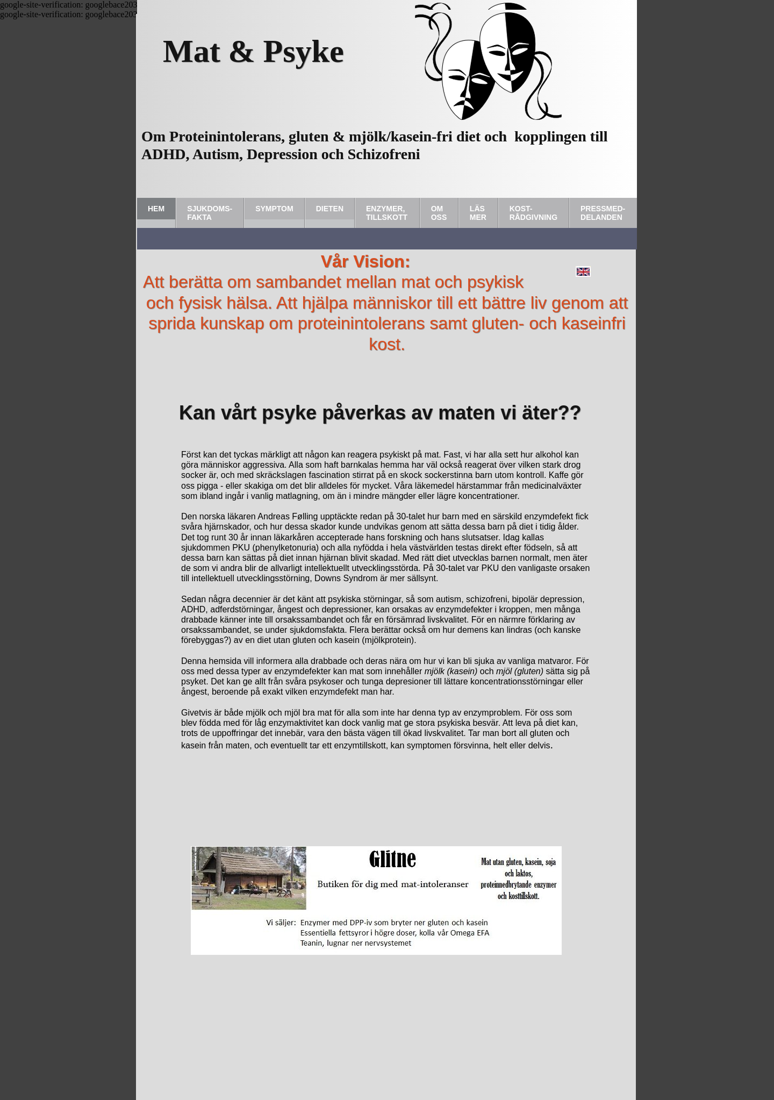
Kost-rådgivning (533, 213)
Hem (156, 208)
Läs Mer (478, 213)
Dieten (329, 208)
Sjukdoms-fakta (209, 213)
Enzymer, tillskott (386, 213)
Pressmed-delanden (602, 213)
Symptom (274, 208)
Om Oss (439, 213)
